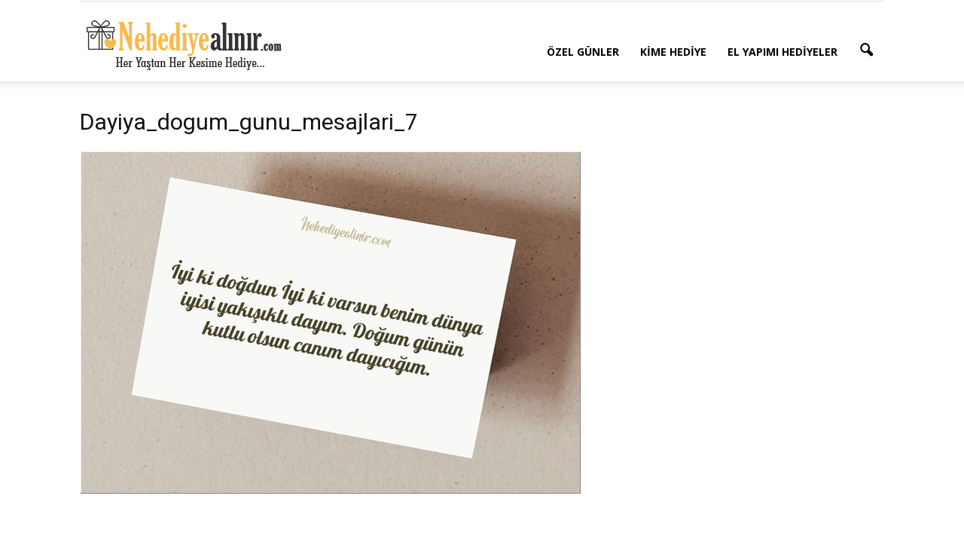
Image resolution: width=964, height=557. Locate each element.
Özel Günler (583, 51)
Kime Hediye (673, 51)
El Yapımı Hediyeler (782, 51)
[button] (866, 50)
